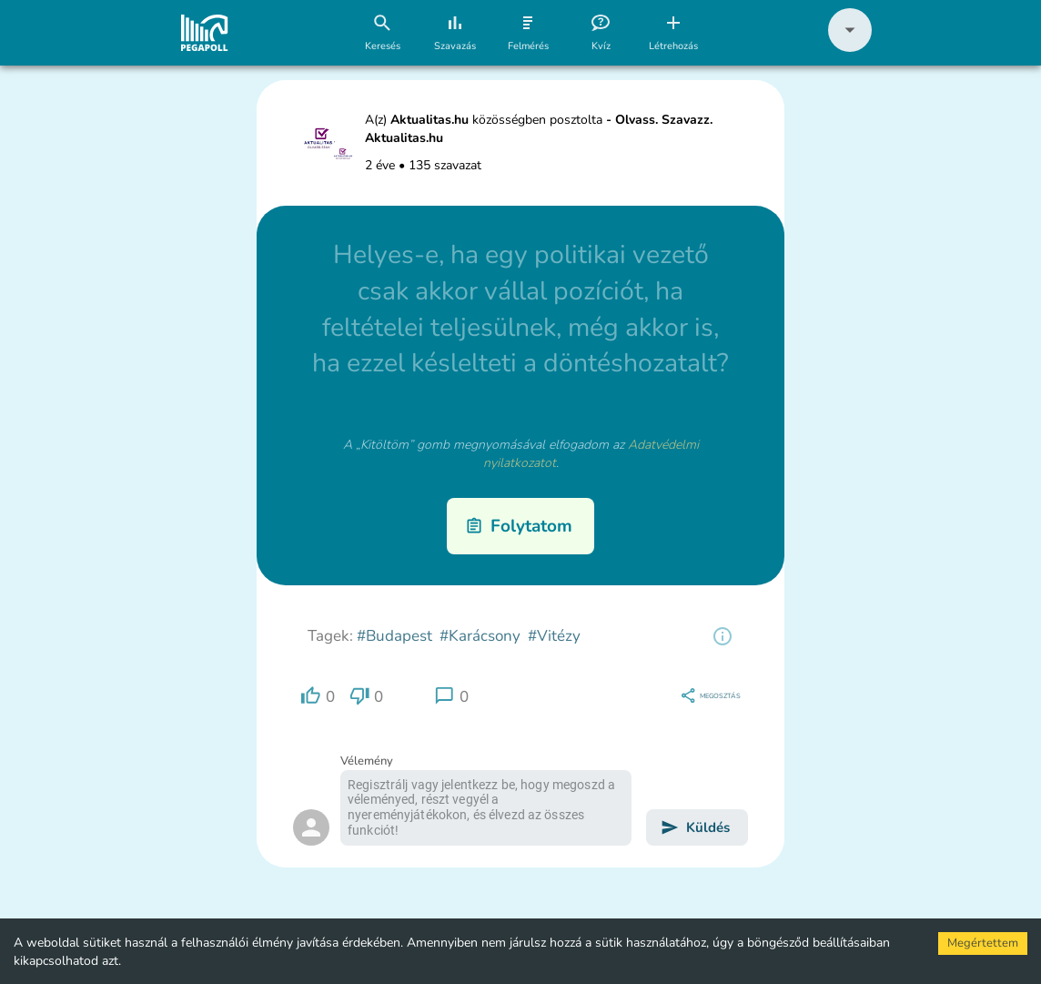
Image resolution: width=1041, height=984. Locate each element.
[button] (850, 47)
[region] (722, 636)
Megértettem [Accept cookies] (982, 943)
